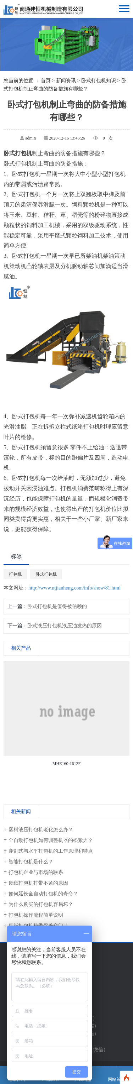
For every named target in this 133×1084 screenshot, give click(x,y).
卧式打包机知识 (98, 80)
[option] (66, 715)
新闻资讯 (66, 80)
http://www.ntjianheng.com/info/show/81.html (74, 588)
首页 (46, 80)
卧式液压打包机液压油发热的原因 (64, 625)
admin (30, 138)
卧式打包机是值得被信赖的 (57, 606)
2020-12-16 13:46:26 (67, 138)
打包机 (15, 574)
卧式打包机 (46, 574)
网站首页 (116, 1075)
